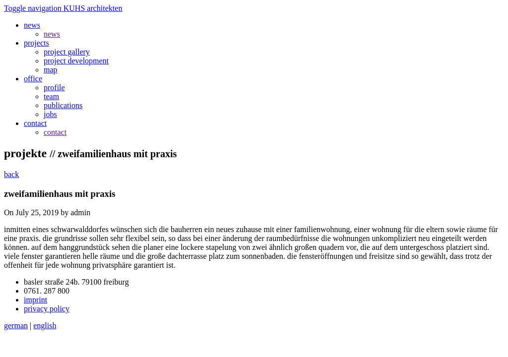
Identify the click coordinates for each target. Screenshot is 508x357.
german (16, 325)
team (51, 96)
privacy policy (46, 308)
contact (55, 132)
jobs (50, 114)
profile (54, 87)
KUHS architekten (93, 8)
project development (76, 61)
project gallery (67, 52)
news (52, 34)
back (11, 174)
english (44, 325)
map (51, 69)
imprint (35, 300)
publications (63, 105)
